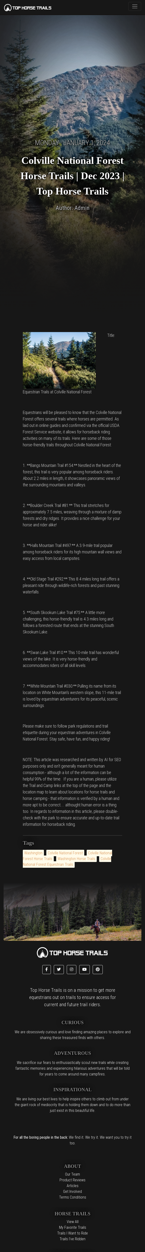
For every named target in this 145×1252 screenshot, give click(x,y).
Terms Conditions (72, 1197)
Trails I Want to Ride (72, 1233)
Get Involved (72, 1191)
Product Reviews (72, 1180)
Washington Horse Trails (76, 858)
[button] (46, 969)
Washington (33, 853)
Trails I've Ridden (72, 1239)
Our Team (72, 1174)
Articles (73, 1185)
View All (73, 1221)
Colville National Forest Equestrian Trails (67, 861)
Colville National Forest (65, 853)
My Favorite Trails (72, 1227)
